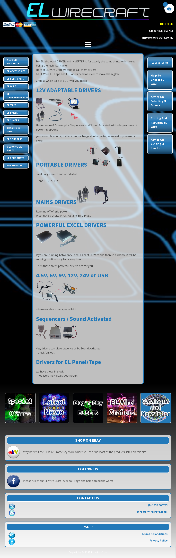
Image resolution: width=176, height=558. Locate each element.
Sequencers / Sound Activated (74, 319)
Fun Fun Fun (14, 165)
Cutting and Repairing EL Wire (159, 122)
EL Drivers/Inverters (17, 95)
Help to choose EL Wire (157, 80)
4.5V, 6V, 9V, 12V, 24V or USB (72, 275)
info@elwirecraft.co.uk (152, 512)
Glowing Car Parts (15, 148)
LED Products (15, 158)
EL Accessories (16, 71)
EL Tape (11, 105)
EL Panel (12, 112)
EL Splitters (14, 139)
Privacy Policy (158, 540)
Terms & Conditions (154, 534)
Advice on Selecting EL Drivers (159, 101)
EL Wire (11, 86)
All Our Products (13, 61)
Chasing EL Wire (13, 129)
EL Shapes (13, 120)
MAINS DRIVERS (56, 202)
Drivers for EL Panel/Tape (68, 362)
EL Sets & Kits (15, 78)
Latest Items (159, 62)
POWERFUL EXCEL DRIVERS (71, 225)
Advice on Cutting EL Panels (158, 144)
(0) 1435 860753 (157, 505)
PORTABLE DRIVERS (61, 165)
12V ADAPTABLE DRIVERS (68, 90)
